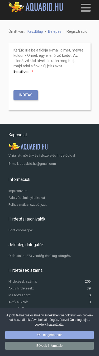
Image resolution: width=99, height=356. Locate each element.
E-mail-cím (23, 71)
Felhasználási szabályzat (27, 205)
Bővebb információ (49, 346)
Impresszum (17, 191)
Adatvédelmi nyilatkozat (26, 198)
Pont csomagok (20, 230)
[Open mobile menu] (86, 7)
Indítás (25, 95)
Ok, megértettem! (49, 335)
